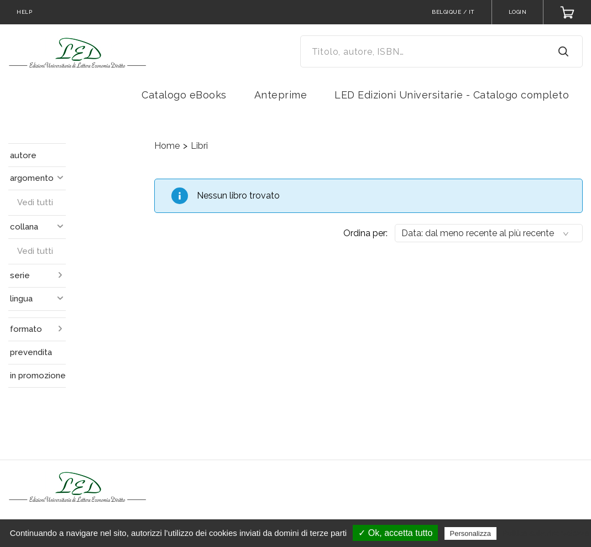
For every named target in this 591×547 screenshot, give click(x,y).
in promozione (38, 376)
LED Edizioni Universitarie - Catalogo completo (451, 95)
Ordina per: (365, 233)
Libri (199, 145)
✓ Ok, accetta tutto (395, 533)
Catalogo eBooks (184, 95)
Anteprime (280, 95)
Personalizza (470, 533)
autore (23, 155)
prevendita (31, 352)
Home (167, 145)
